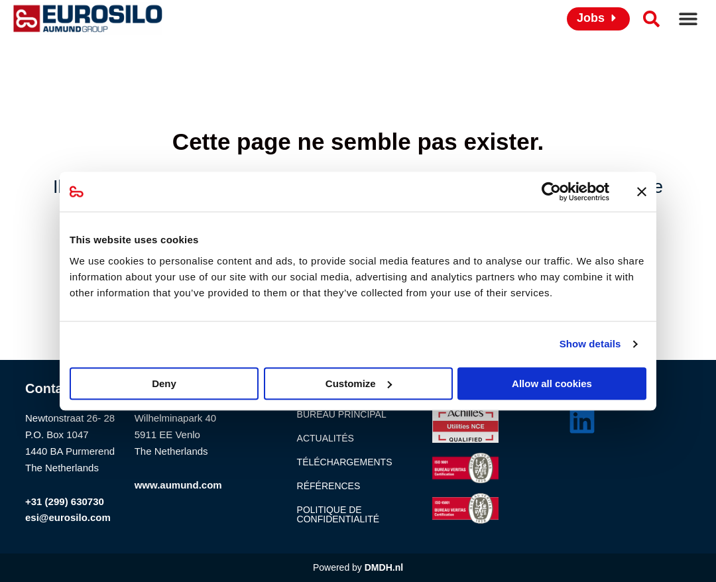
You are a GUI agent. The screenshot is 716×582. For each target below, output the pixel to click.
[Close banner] (641, 191)
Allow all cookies (552, 383)
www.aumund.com (178, 485)
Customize (359, 383)
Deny (164, 383)
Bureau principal (342, 414)
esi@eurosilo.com (68, 517)
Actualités (325, 438)
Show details (590, 343)
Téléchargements (344, 462)
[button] (688, 19)
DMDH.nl (384, 567)
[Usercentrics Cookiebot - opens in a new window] (551, 192)
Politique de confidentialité (338, 514)
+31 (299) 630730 (64, 501)
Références (329, 486)
